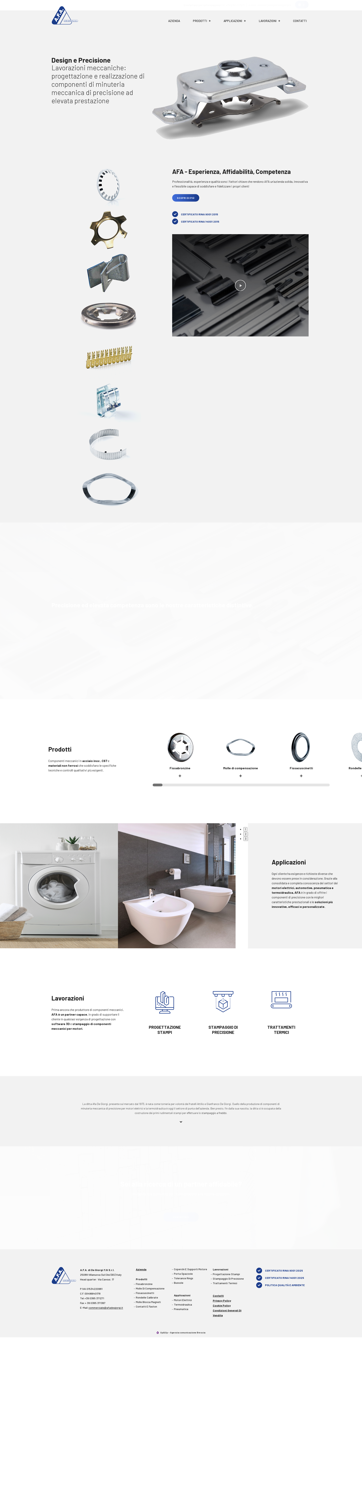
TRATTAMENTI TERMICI (281, 1029)
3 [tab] (245, 838)
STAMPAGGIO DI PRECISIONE (223, 1029)
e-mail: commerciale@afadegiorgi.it (269, 5)
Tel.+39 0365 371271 (92, 1297)
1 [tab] (245, 829)
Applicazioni (235, 21)
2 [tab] (245, 834)
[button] (240, 285)
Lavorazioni (269, 21)
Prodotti (202, 21)
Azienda (174, 21)
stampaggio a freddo (214, 1112)
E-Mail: (101, 1307)
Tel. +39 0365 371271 (214, 5)
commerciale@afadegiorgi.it (106, 1307)
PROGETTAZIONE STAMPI (165, 1029)
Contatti (300, 21)
